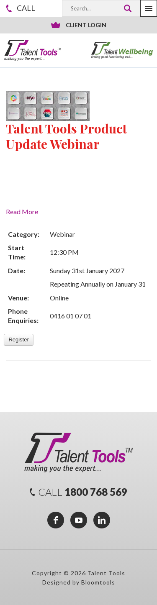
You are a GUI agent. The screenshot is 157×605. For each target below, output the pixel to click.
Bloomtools (98, 582)
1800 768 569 (26, 8)
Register (18, 339)
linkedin (101, 520)
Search (127, 8)
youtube (78, 520)
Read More (22, 211)
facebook (55, 520)
